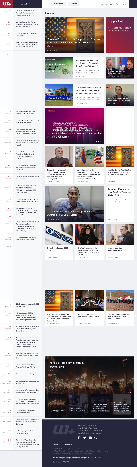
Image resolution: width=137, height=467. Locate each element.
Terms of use (68, 444)
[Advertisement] (27, 79)
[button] (96, 142)
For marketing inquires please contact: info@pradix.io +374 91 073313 (77, 457)
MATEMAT (65, 462)
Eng (111, 4)
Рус (106, 4)
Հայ (102, 4)
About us (56, 444)
